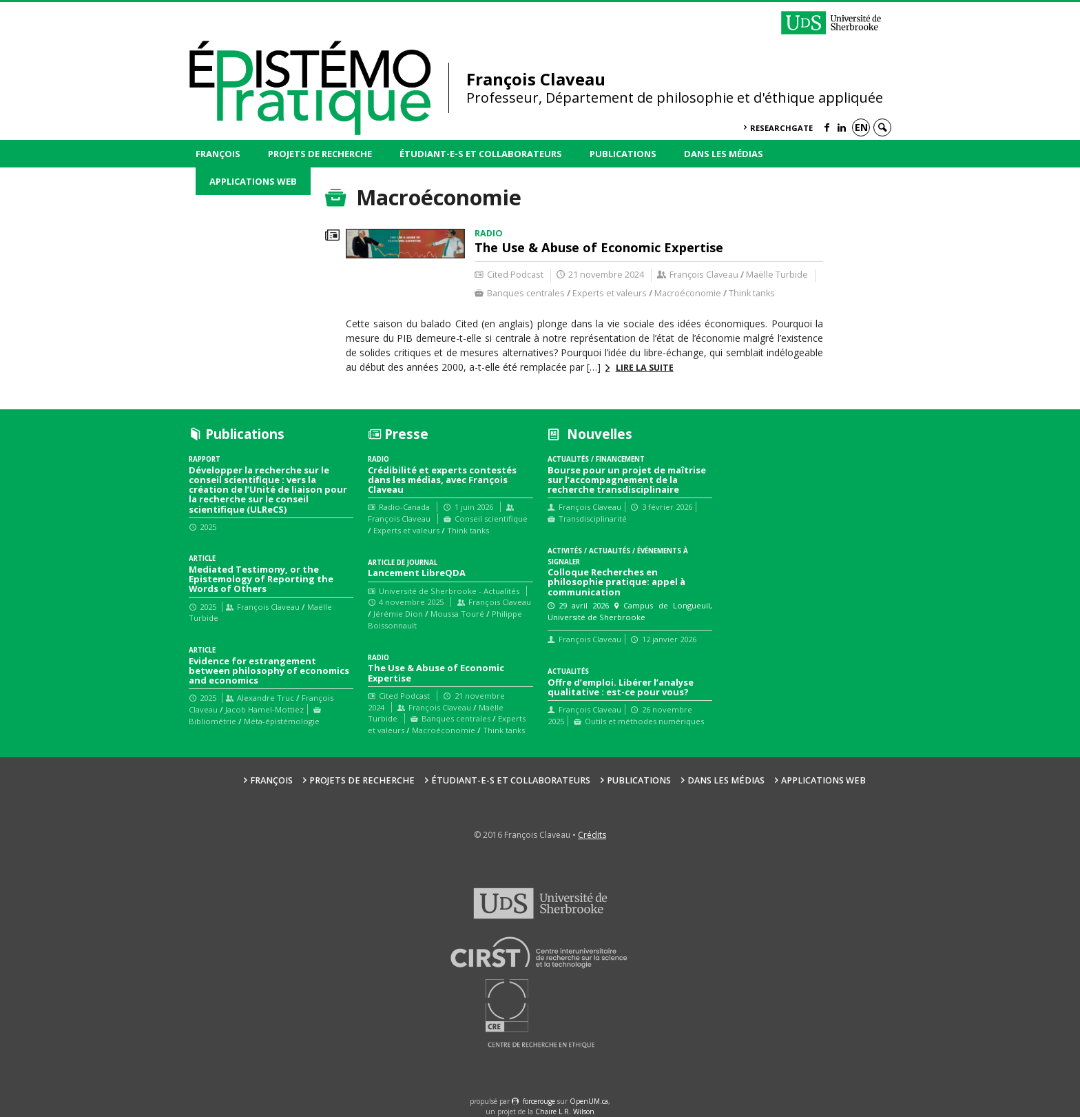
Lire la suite (645, 367)
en (861, 127)
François (218, 153)
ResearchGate (781, 128)
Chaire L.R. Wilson (564, 1111)
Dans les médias (723, 153)
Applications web (253, 181)
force (539, 1101)
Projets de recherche (320, 153)
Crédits (592, 835)
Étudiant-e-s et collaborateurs (480, 153)
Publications (623, 153)
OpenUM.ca (589, 1101)
